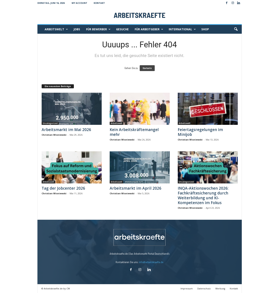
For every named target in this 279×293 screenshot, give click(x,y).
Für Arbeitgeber (149, 29)
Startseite (147, 68)
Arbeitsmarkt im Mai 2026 (66, 129)
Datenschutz (204, 288)
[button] (235, 29)
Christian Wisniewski (54, 134)
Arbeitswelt (56, 29)
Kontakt (99, 2)
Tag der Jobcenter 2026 (63, 188)
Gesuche (122, 29)
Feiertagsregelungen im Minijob (200, 132)
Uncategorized (50, 123)
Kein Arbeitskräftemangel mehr (134, 132)
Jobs (76, 29)
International (182, 29)
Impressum (187, 288)
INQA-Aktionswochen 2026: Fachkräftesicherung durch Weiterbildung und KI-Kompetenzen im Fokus (203, 195)
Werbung (220, 288)
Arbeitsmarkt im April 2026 (135, 188)
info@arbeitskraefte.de (151, 262)
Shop (205, 29)
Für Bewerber (98, 29)
